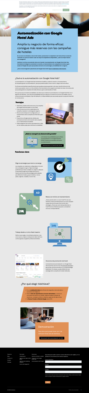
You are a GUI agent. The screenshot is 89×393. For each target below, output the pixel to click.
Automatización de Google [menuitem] (38, 361)
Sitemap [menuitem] (9, 362)
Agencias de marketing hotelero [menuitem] (25, 362)
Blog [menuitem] (8, 356)
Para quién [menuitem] (22, 354)
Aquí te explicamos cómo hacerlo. (57, 68)
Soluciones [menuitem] (34, 354)
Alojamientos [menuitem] (23, 356)
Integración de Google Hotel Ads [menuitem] (37, 359)
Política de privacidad (73, 390)
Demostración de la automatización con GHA (52, 145)
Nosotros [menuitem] (9, 354)
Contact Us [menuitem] (9, 358)
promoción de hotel (67, 265)
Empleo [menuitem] (9, 360)
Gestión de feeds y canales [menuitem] (38, 356)
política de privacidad (65, 4)
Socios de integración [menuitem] (24, 364)
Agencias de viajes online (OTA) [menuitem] (25, 359)
